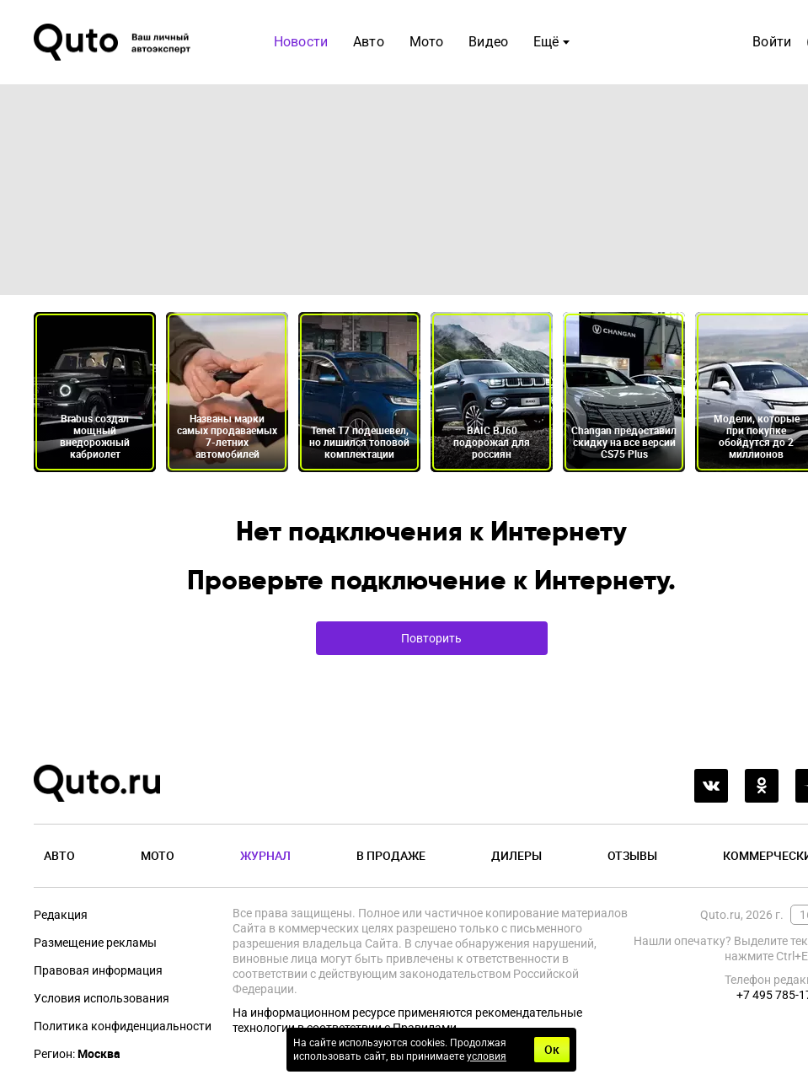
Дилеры (516, 855)
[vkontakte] (711, 786)
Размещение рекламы (95, 942)
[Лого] (114, 42)
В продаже (390, 855)
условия (486, 1056)
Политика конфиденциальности (122, 1026)
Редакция (61, 914)
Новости (301, 42)
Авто (368, 42)
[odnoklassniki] (762, 786)
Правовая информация (98, 970)
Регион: (77, 1054)
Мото (426, 42)
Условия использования (101, 998)
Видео (488, 42)
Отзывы (632, 855)
